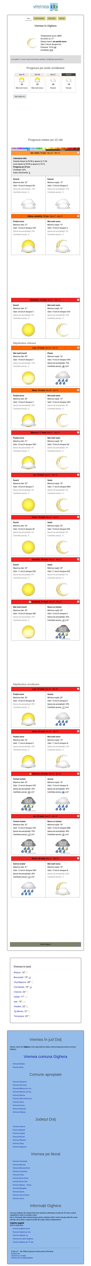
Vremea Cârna (18, 1102)
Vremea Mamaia (19, 1165)
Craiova (17, 991)
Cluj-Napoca (20, 982)
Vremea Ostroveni (20, 1085)
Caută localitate (39, 18)
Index (28, 18)
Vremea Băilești (19, 1130)
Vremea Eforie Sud (20, 1181)
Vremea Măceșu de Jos (22, 1088)
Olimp (29, 1185)
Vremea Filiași (18, 1143)
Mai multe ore (20, 96)
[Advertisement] (45, 117)
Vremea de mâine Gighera (23, 1239)
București (18, 977)
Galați (17, 996)
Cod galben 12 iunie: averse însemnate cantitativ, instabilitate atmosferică (37, 59)
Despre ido (15, 1253)
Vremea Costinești (20, 1171)
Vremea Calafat (19, 1133)
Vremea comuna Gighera (45, 1056)
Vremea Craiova (19, 1126)
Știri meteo (51, 18)
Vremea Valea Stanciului (22, 1098)
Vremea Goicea (19, 1105)
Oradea (17, 1006)
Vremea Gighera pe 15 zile (23, 1242)
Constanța (19, 987)
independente (55, 1220)
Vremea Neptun (19, 1185)
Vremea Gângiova (20, 1082)
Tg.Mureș (18, 1011)
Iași (15, 1001)
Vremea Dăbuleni (19, 1140)
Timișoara (19, 1016)
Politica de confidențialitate (22, 1258)
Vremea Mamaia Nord (21, 1168)
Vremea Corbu (18, 1175)
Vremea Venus (18, 1198)
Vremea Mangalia (20, 1188)
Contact (61, 18)
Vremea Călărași (19, 1112)
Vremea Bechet (19, 1137)
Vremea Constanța (20, 1161)
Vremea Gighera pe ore (22, 1232)
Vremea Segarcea (20, 1147)
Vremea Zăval (18, 1067)
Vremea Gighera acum (21, 1228)
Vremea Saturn (18, 1192)
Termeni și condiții (18, 1256)
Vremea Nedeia (19, 1064)
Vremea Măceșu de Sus (22, 1092)
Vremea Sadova (19, 1095)
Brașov (17, 972)
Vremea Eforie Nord (20, 1178)
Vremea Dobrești (19, 1109)
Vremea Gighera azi (20, 1235)
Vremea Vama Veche (21, 1195)
